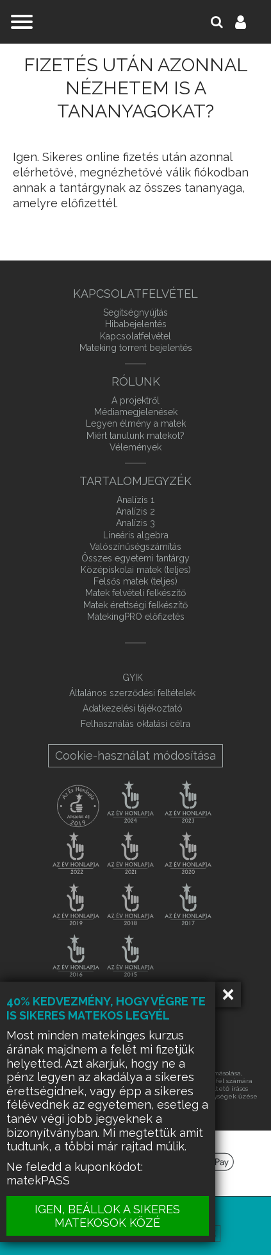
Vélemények (135, 447)
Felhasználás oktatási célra (135, 724)
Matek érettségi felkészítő (135, 605)
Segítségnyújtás (135, 312)
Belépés (248, 22)
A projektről (135, 400)
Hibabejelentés (136, 324)
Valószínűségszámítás (135, 547)
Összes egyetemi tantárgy (135, 558)
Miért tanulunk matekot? (135, 436)
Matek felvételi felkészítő (135, 593)
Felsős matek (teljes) (135, 581)
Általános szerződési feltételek (132, 693)
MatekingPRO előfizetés (136, 616)
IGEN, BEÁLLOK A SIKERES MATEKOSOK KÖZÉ (108, 1215)
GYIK (132, 677)
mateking (136, 21)
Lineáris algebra (135, 535)
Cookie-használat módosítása (135, 755)
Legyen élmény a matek (136, 423)
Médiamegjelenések (135, 412)
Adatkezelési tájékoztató (133, 708)
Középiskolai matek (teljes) (136, 570)
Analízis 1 (135, 500)
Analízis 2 (135, 511)
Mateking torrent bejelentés (135, 348)
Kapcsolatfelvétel (135, 336)
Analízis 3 (135, 523)
